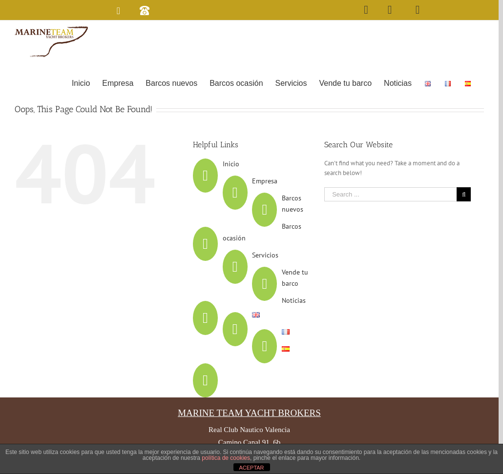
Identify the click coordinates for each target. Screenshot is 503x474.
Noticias (294, 300)
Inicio (231, 163)
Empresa (264, 181)
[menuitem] (81, 82)
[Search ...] (390, 194)
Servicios (265, 255)
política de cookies (226, 457)
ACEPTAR (251, 468)
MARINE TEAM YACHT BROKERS (249, 413)
